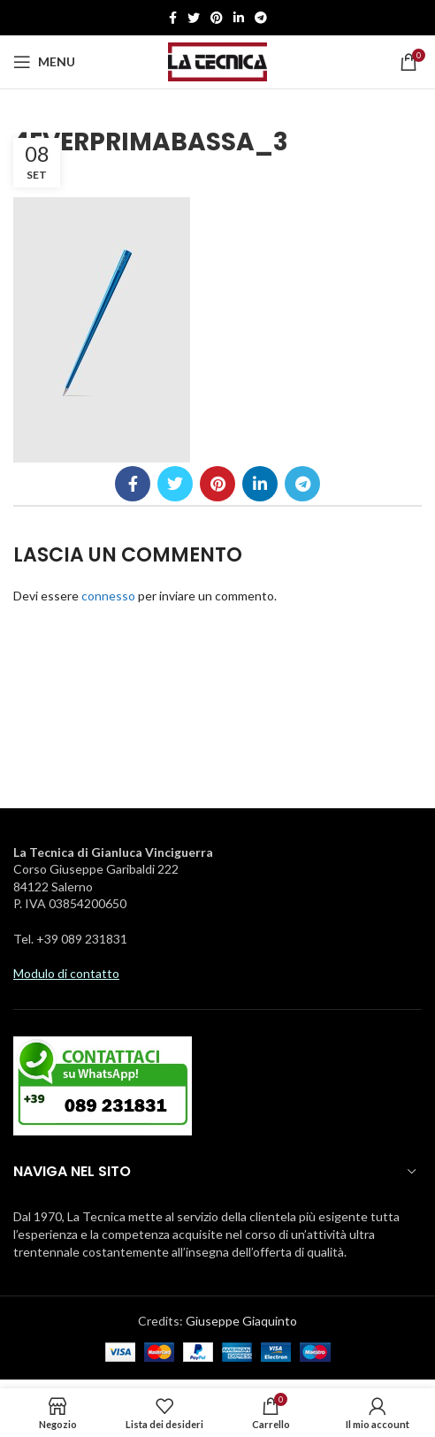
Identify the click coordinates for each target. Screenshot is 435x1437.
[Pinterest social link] (216, 17)
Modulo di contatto (66, 973)
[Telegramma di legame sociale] (260, 17)
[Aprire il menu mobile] (44, 62)
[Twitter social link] (193, 17)
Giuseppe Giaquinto (241, 1320)
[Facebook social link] (173, 17)
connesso (108, 595)
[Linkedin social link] (238, 17)
